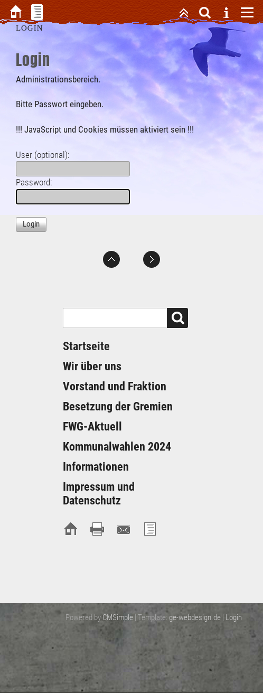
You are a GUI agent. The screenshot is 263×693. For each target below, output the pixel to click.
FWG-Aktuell (92, 426)
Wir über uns (92, 366)
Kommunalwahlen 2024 (117, 446)
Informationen (96, 466)
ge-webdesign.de (195, 617)
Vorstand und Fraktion (114, 386)
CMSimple (117, 617)
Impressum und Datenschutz (99, 493)
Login (234, 617)
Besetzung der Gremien (118, 406)
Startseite (86, 346)
